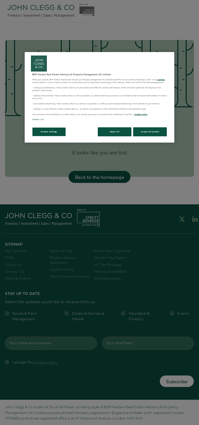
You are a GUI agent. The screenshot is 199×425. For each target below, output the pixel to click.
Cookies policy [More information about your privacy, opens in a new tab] (140, 114)
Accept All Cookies (150, 132)
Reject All (114, 132)
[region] (99, 97)
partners (161, 80)
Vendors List (38, 119)
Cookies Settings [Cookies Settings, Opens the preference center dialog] (49, 132)
